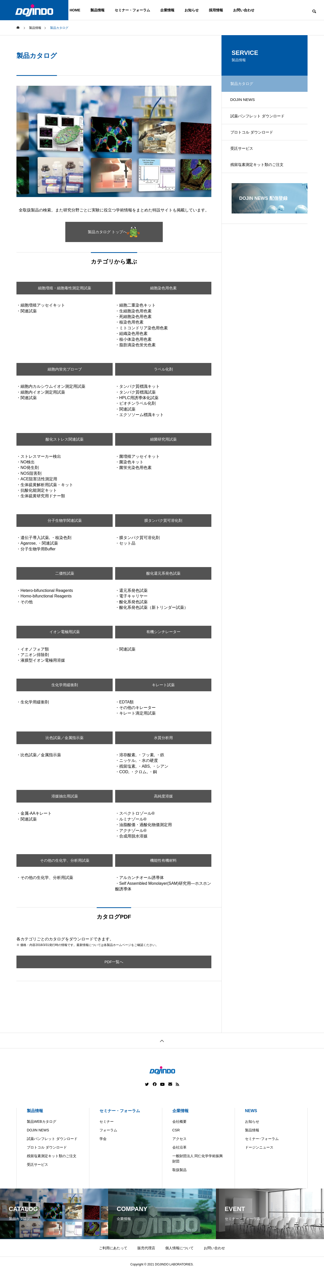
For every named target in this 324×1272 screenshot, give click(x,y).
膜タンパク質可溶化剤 (163, 520)
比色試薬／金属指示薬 (64, 738)
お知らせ (192, 10)
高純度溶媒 (163, 796)
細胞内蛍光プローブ (64, 369)
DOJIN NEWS (244, 102)
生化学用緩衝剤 (64, 685)
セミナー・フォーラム (132, 10)
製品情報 (97, 10)
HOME (75, 10)
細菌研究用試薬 (163, 439)
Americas (147, 1268)
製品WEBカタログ (41, 1121)
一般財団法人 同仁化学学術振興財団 (197, 1158)
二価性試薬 (64, 573)
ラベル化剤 (163, 369)
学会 (103, 1139)
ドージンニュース (259, 1147)
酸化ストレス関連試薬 (64, 439)
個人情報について (179, 1248)
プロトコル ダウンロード (254, 137)
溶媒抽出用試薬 (64, 796)
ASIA (208, 1268)
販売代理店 (146, 1248)
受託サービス (244, 155)
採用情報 (216, 10)
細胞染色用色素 (163, 288)
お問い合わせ (243, 10)
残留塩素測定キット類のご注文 (260, 172)
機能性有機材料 (163, 860)
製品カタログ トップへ (114, 232)
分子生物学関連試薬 (64, 520)
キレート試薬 (163, 685)
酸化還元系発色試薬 (163, 573)
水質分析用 (163, 738)
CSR (176, 1130)
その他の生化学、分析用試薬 (64, 860)
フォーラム (108, 1130)
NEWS (251, 1111)
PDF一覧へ (114, 962)
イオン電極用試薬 (64, 632)
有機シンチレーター (163, 632)
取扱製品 (179, 1170)
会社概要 (179, 1121)
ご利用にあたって (113, 1248)
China (169, 1268)
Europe (188, 1268)
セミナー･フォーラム (262, 1139)
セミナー (106, 1121)
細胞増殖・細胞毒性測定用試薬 (64, 288)
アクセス (179, 1139)
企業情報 (167, 10)
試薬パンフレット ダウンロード (260, 119)
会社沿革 (179, 1147)
